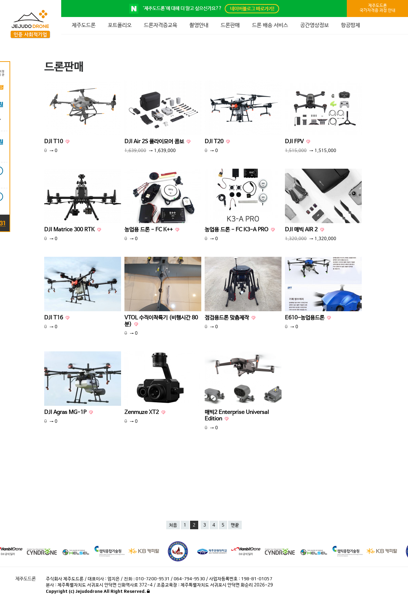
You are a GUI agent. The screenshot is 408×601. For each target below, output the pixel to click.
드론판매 (230, 25)
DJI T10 (56, 141)
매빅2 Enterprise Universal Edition (237, 415)
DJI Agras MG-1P (68, 412)
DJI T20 (217, 141)
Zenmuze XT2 (144, 412)
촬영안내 (198, 25)
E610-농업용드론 (308, 318)
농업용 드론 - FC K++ (151, 230)
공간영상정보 (314, 25)
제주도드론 (84, 25)
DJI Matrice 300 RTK (72, 230)
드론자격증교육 (160, 25)
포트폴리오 (120, 25)
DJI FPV (297, 141)
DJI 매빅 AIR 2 (304, 230)
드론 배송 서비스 (270, 25)
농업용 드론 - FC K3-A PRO (240, 230)
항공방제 (350, 25)
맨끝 (235, 525)
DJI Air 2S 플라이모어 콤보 (157, 141)
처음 (173, 525)
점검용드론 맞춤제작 (230, 318)
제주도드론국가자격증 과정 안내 (377, 8)
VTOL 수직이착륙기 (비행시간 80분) (161, 321)
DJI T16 (56, 318)
